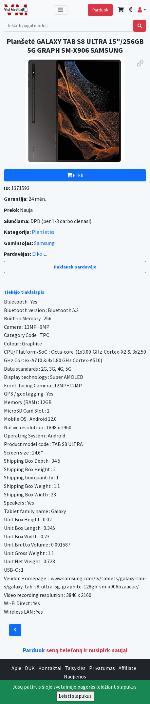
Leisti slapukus (75, 696)
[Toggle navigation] (60, 10)
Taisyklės (75, 668)
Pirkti (75, 175)
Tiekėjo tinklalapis (24, 292)
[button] (142, 9)
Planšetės (43, 232)
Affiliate (127, 668)
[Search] (69, 26)
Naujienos (75, 676)
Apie (16, 668)
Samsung (44, 243)
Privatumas (102, 668)
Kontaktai (49, 668)
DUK (30, 668)
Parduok (100, 10)
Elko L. (39, 253)
